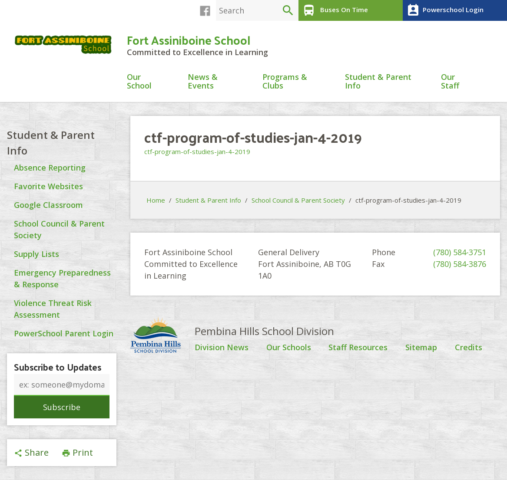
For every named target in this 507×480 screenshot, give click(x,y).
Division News (222, 347)
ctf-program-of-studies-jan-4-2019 (197, 151)
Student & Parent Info (378, 82)
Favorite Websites (48, 186)
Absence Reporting (50, 167)
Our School (139, 82)
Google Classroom (48, 205)
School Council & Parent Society (298, 200)
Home (155, 200)
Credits (468, 347)
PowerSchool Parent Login (63, 333)
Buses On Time (334, 10)
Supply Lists (36, 254)
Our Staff (450, 82)
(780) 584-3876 (459, 264)
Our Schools (288, 347)
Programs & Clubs (284, 82)
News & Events (203, 82)
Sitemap (421, 347)
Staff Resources (358, 347)
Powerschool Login (444, 10)
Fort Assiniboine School (188, 39)
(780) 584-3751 (459, 252)
